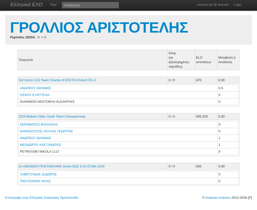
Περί (53, 5)
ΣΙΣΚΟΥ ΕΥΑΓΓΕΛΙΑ (35, 95)
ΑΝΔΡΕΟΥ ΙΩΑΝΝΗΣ (36, 88)
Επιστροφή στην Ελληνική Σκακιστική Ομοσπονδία (41, 197)
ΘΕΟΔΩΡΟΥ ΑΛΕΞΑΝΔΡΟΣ (41, 145)
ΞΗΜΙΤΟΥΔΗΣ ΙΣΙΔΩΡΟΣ (39, 174)
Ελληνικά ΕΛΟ (27, 4)
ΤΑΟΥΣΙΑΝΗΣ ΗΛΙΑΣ (35, 181)
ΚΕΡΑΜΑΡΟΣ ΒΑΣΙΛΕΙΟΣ (39, 124)
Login (237, 5)
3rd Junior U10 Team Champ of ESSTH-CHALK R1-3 (57, 80)
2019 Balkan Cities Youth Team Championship (52, 116)
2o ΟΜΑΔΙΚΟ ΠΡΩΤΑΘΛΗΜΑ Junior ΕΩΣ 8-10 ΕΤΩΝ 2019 (61, 166)
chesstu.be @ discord (212, 5)
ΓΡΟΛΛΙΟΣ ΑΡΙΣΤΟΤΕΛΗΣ (99, 27)
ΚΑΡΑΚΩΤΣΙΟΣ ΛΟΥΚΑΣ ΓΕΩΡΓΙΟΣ (47, 131)
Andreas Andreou (217, 197)
